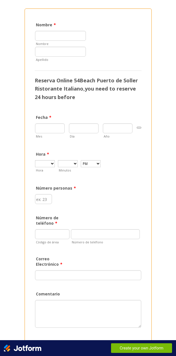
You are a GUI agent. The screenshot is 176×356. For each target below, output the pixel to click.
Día (72, 136)
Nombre (46, 24)
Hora (42, 154)
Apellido (42, 59)
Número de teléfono (47, 220)
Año (107, 136)
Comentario (48, 294)
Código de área (47, 242)
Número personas (56, 188)
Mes (39, 136)
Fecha (43, 117)
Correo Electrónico (49, 261)
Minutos (65, 170)
